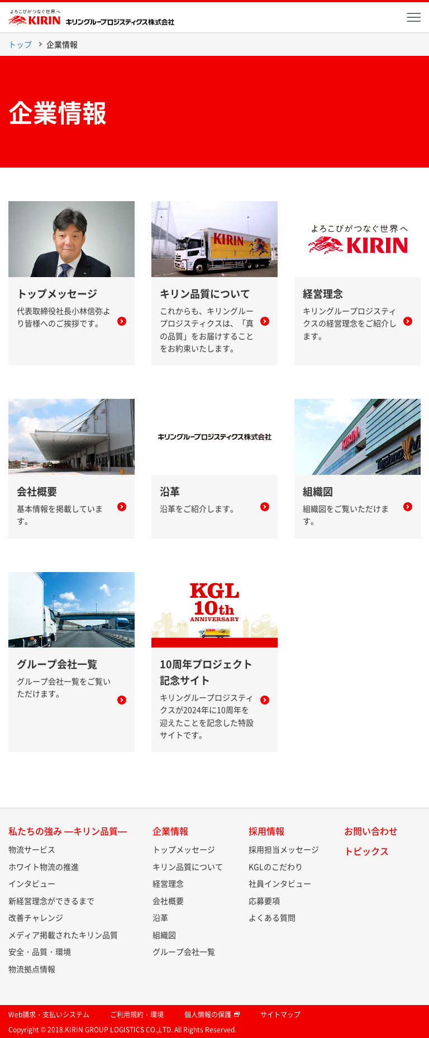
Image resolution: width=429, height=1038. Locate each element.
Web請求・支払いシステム (48, 1014)
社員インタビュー (280, 883)
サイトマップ (280, 1014)
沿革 (160, 917)
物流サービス (31, 849)
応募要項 (264, 900)
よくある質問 (272, 917)
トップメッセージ (183, 849)
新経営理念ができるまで (51, 900)
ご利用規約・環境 (137, 1014)
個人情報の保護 (212, 1014)
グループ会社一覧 (183, 951)
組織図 (164, 934)
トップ (20, 44)
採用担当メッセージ (284, 849)
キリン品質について (187, 866)
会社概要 (168, 900)
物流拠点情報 (31, 968)
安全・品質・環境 (39, 951)
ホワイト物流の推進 (43, 866)
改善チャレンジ (35, 917)
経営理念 (168, 883)
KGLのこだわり (276, 866)
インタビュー (31, 883)
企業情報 (62, 44)
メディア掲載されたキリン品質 (63, 934)
